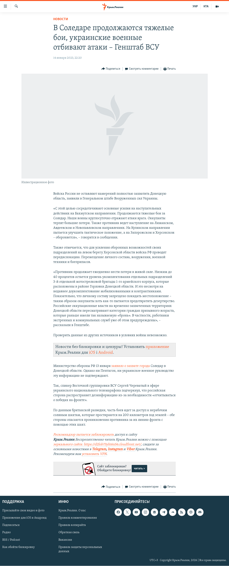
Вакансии (65, 539)
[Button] (110, 69)
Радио (6, 532)
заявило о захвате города (130, 366)
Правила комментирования (77, 518)
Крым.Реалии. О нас (72, 510)
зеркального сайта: (68, 444)
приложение (157, 347)
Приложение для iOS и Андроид (24, 518)
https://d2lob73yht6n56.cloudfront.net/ (112, 444)
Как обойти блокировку (18, 547)
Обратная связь (68, 532)
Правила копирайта (72, 525)
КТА (206, 6)
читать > (139, 468)
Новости (60, 19)
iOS (92, 353)
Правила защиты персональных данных (80, 549)
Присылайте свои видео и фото (23, 510)
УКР (195, 6)
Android (105, 353)
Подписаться (11, 525)
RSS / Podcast (11, 539)
